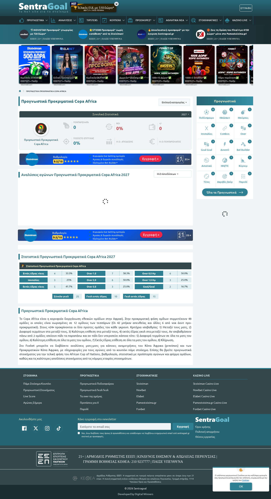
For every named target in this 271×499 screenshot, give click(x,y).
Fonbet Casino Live (204, 409)
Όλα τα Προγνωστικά (225, 192)
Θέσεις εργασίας (205, 436)
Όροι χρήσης (202, 426)
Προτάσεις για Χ (89, 402)
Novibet (141, 390)
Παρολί (84, 409)
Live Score (29, 396)
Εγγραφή (183, 426)
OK (241, 486)
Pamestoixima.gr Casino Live (210, 402)
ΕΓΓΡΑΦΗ (246, 8)
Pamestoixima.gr (146, 402)
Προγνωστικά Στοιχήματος (39, 390)
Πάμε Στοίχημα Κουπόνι (37, 383)
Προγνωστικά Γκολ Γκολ (94, 390)
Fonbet (140, 409)
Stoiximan (142, 383)
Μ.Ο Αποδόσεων (167, 173)
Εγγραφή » (150, 159)
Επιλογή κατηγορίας (173, 102)
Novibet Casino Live (205, 390)
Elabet (140, 396)
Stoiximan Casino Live (206, 383)
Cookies (245, 480)
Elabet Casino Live (204, 396)
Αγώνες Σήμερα (32, 402)
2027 (184, 114)
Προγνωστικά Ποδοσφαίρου (97, 383)
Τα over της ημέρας (91, 396)
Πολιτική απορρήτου (207, 431)
